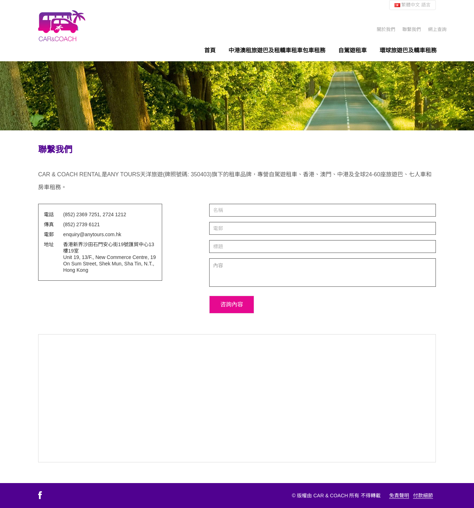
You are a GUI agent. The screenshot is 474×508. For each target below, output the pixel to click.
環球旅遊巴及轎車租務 (408, 50)
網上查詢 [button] (437, 29)
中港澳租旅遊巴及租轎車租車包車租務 (276, 50)
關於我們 (386, 29)
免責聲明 (399, 495)
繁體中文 (413, 4)
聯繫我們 (411, 29)
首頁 (210, 50)
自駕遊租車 (352, 50)
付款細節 (423, 495)
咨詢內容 (231, 304)
